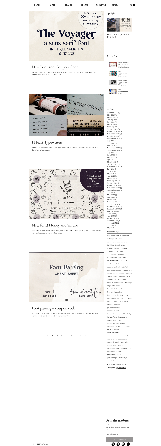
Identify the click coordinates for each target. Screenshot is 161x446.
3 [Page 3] (57, 335)
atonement (111, 242)
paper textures (126, 348)
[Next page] (81, 335)
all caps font (124, 236)
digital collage (124, 276)
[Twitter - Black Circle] (118, 444)
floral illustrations (113, 289)
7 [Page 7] (75, 335)
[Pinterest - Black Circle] (113, 444)
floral (118, 286)
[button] (132, 5)
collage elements (120, 248)
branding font (120, 245)
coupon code (112, 257)
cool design (111, 254)
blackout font (122, 242)
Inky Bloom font (113, 236)
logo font (110, 326)
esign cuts (111, 286)
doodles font (118, 282)
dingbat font (111, 279)
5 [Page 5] (66, 335)
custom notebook (113, 267)
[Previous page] (52, 335)
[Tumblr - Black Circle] (128, 444)
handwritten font (113, 314)
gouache (117, 304)
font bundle (111, 295)
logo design (120, 323)
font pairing (111, 298)
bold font (110, 245)
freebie (109, 304)
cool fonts (120, 254)
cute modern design (114, 270)
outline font (111, 345)
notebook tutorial (113, 342)
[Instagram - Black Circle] (123, 444)
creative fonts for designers (117, 261)
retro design (123, 358)
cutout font (127, 270)
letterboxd (111, 323)
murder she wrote (113, 336)
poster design (112, 358)
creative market (113, 264)
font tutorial (118, 301)
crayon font (122, 257)
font (122, 289)
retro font (110, 361)
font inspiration (122, 295)
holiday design (126, 314)
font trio (110, 301)
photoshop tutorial (114, 354)
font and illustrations (114, 292)
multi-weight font (113, 333)
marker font (119, 326)
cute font (124, 267)
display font (122, 279)
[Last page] (85, 335)
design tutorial (112, 276)
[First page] (48, 335)
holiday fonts (112, 317)
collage (110, 248)
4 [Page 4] (61, 335)
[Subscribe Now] (119, 439)
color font (123, 251)
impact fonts (111, 320)
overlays (120, 345)
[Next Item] (128, 24)
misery (127, 326)
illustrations (122, 317)
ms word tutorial (113, 329)
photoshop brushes (114, 351)
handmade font (113, 311)
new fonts (110, 339)
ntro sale (124, 342)
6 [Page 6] (71, 335)
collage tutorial (112, 251)
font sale (120, 298)
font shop (128, 298)
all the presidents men (115, 239)
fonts (126, 301)
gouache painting (113, 308)
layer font (121, 320)
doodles (110, 282)
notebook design (122, 339)
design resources (125, 273)
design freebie (112, 273)
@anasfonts (121, 367)
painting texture (113, 348)
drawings (128, 282)
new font (125, 336)
